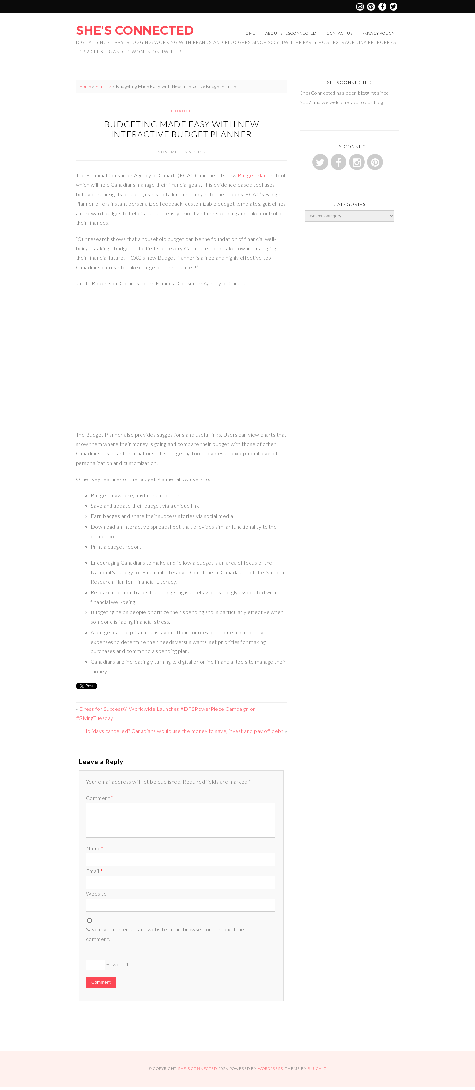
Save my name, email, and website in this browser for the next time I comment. (166, 934)
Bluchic (317, 1068)
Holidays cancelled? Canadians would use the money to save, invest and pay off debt (183, 731)
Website (96, 893)
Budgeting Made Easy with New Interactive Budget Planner (181, 129)
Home (248, 33)
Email (94, 871)
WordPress (270, 1068)
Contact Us (339, 33)
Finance (103, 86)
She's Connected (135, 30)
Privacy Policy (378, 33)
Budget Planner (255, 175)
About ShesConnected (291, 33)
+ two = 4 (107, 965)
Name (94, 848)
